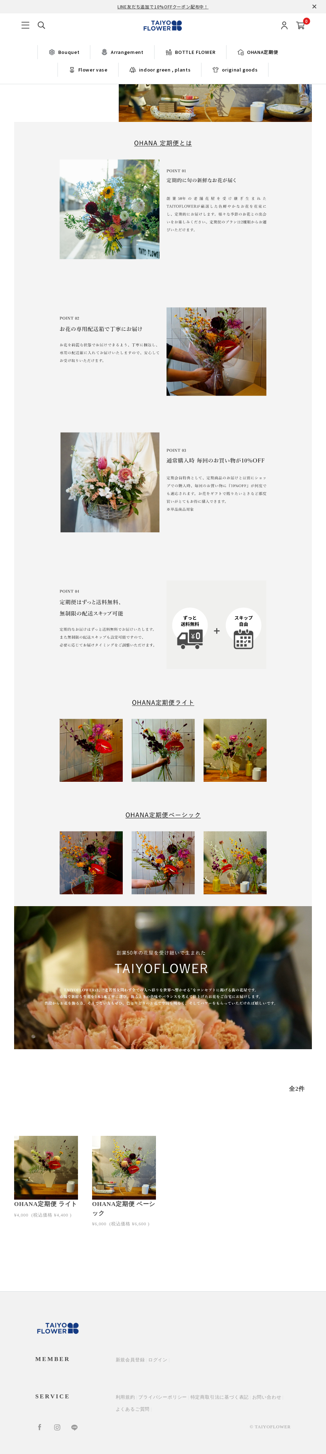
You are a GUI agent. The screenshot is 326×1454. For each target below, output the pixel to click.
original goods (235, 69)
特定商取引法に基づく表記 (220, 1397)
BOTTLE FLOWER (190, 52)
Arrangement (122, 52)
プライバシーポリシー (162, 1397)
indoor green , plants (160, 69)
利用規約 (125, 1397)
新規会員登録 (130, 1359)
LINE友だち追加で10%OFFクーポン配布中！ (163, 7)
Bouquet (64, 52)
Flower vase (88, 69)
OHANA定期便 (257, 52)
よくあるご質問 (133, 1409)
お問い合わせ (267, 1397)
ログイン (158, 1359)
